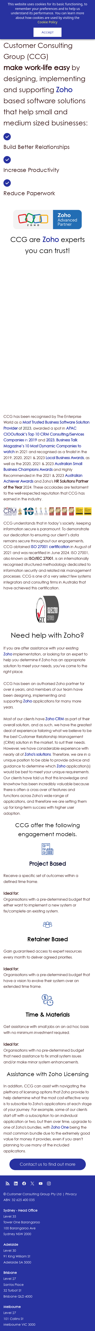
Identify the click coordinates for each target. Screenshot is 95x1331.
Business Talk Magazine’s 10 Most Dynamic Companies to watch (42, 446)
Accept (47, 32)
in (27, 440)
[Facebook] (24, 1183)
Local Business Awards (65, 457)
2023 (50, 440)
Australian (64, 463)
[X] (32, 1183)
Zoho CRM (54, 719)
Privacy (71, 1194)
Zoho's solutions (38, 754)
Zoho (64, 90)
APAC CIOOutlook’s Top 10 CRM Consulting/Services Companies (43, 434)
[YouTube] (41, 1183)
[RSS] (8, 1183)
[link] (7, 135)
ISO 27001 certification (50, 546)
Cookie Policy (47, 22)
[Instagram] (49, 1183)
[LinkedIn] (16, 1183)
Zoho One (60, 1127)
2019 (33, 440)
